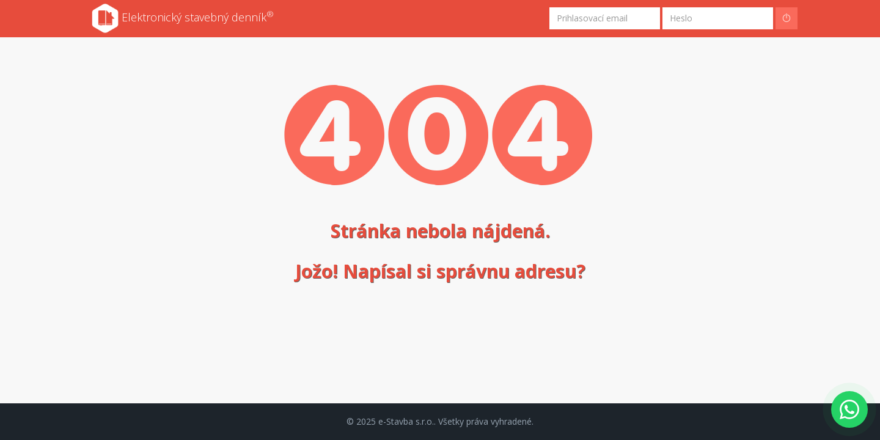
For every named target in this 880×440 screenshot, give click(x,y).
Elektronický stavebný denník (183, 18)
